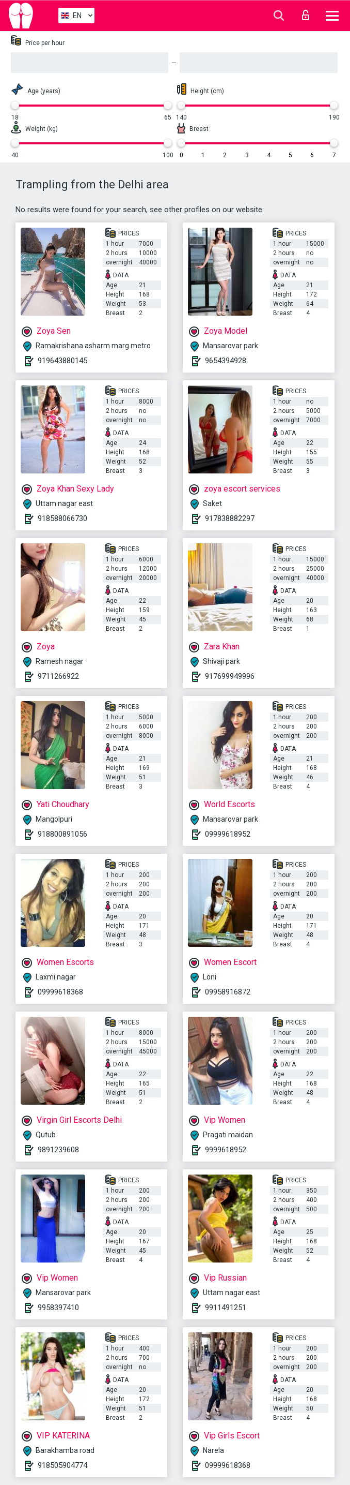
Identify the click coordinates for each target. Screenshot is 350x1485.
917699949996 (229, 676)
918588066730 (62, 518)
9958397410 (58, 1307)
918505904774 (62, 1465)
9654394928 (225, 360)
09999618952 (227, 834)
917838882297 (229, 518)
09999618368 (60, 992)
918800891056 (62, 834)
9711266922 (58, 676)
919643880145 (62, 360)
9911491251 (225, 1307)
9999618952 (225, 1149)
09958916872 (227, 992)
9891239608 (58, 1149)
